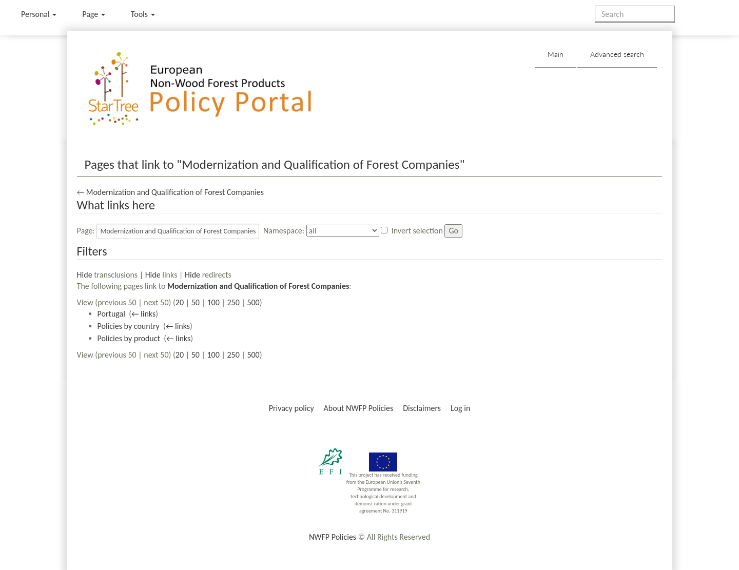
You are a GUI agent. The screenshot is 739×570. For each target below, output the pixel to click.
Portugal (111, 314)
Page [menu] (93, 14)
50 (195, 302)
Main (555, 54)
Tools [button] (143, 14)
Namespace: (283, 230)
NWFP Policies (332, 537)
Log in (460, 408)
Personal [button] (38, 14)
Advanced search (617, 54)
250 (233, 302)
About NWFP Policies (359, 408)
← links (143, 314)
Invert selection (417, 230)
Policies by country (129, 326)
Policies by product (129, 338)
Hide (84, 275)
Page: (86, 230)
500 (253, 302)
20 (180, 302)
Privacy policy (291, 408)
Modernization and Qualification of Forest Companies (175, 192)
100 (213, 302)
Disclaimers (422, 408)
